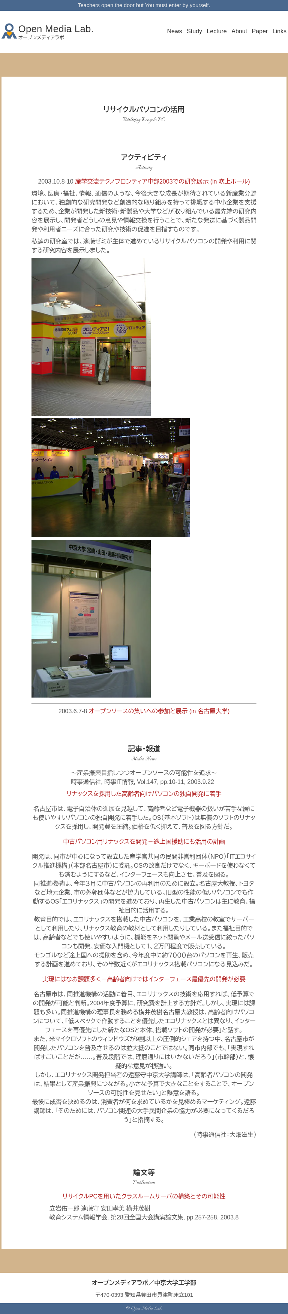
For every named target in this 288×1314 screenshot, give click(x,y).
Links (279, 31)
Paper (260, 31)
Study (194, 31)
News (174, 31)
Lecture (216, 31)
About (239, 31)
